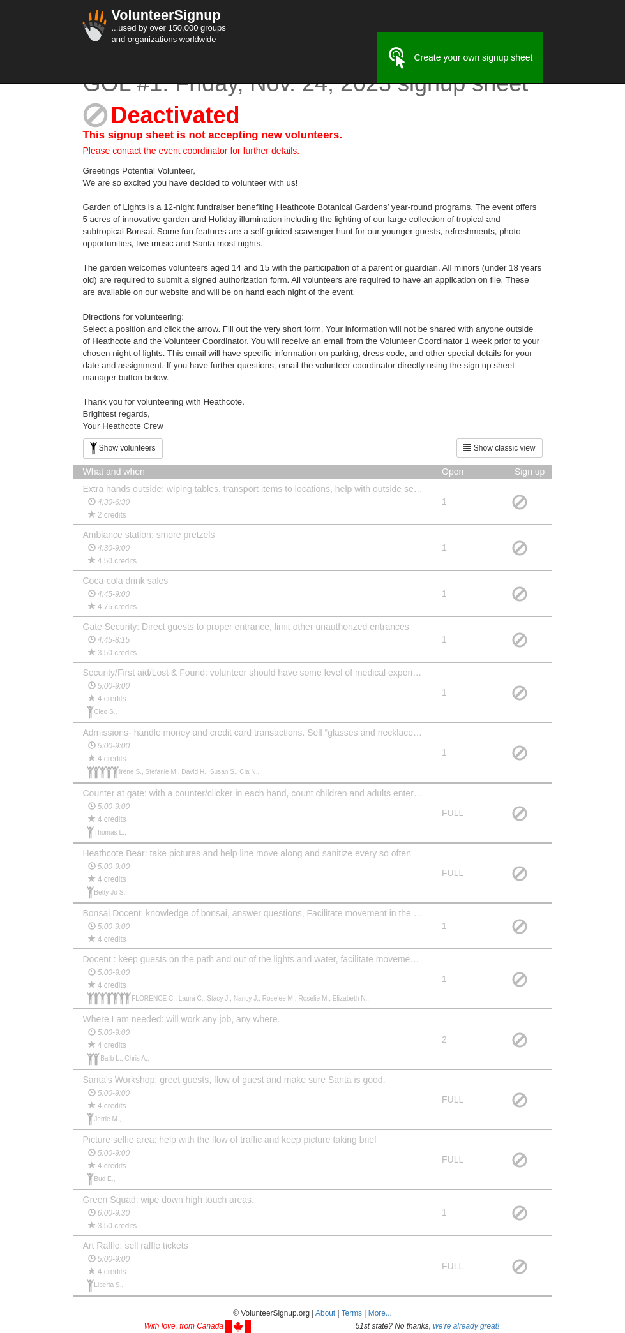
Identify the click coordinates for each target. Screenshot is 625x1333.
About (325, 1313)
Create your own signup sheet (459, 58)
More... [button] (380, 1313)
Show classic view (499, 447)
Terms (352, 1313)
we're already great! (466, 1326)
